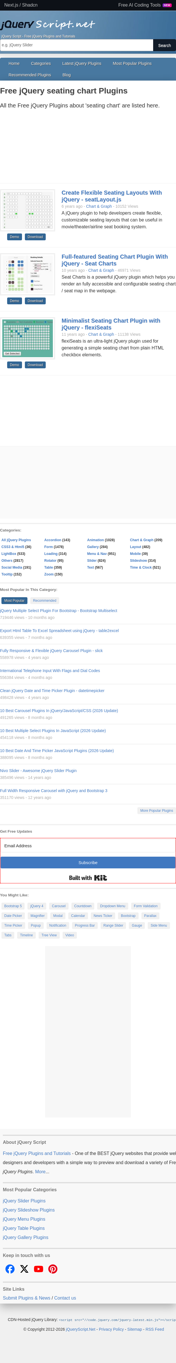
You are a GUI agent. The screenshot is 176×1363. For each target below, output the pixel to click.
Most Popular (14, 601)
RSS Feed (154, 1329)
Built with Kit (88, 878)
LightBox (8, 554)
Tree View (49, 935)
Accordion (52, 540)
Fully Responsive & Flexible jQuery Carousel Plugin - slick (51, 650)
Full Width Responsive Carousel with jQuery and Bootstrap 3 (53, 790)
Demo (14, 237)
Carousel (59, 906)
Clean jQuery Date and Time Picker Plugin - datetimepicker (52, 690)
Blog (67, 75)
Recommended (44, 601)
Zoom (49, 574)
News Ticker (103, 916)
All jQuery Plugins (16, 540)
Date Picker (13, 916)
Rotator (50, 561)
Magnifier (38, 916)
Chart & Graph (99, 206)
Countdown (83, 906)
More (40, 1171)
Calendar (78, 916)
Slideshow (138, 561)
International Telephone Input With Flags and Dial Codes (50, 670)
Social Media (11, 567)
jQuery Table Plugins (24, 1228)
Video (69, 935)
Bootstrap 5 (13, 906)
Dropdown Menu (112, 906)
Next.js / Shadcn (21, 5)
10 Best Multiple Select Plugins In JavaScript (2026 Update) (53, 730)
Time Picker (13, 926)
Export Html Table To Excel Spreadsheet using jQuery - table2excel (59, 630)
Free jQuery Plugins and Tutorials (88, 22)
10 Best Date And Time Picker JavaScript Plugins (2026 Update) (57, 750)
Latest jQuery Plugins (81, 63)
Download (35, 237)
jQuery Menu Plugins (24, 1219)
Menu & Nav (97, 554)
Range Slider (113, 926)
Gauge (137, 926)
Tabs (7, 935)
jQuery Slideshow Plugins (29, 1210)
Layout (135, 547)
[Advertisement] (82, 147)
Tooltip (7, 574)
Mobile (135, 554)
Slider (92, 561)
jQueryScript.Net (80, 1329)
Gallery (93, 547)
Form (48, 547)
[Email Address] (88, 845)
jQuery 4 (36, 906)
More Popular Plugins (156, 811)
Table (48, 567)
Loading (51, 554)
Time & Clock (141, 567)
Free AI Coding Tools (145, 5)
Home (14, 63)
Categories (41, 63)
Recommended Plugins (30, 75)
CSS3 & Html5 (12, 547)
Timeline (26, 935)
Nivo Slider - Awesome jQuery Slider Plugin (38, 770)
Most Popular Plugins (132, 63)
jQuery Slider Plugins (24, 1200)
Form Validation (146, 906)
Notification (57, 926)
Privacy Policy (111, 1329)
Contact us (65, 1298)
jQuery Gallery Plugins (25, 1237)
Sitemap (134, 1329)
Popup (36, 926)
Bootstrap (128, 916)
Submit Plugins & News (26, 1298)
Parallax (150, 916)
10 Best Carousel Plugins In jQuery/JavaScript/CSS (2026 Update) (59, 710)
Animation (95, 540)
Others (7, 561)
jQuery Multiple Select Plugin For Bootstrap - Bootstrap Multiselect (58, 610)
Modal (58, 916)
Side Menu (159, 926)
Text (90, 567)
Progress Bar (85, 926)
